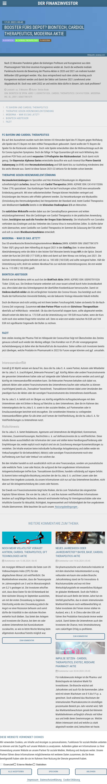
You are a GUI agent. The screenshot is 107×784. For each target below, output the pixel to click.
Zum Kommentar (27, 640)
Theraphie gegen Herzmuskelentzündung (30, 111)
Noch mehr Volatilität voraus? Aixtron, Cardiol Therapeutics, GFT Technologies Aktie (24, 552)
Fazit (9, 121)
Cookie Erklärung (71, 779)
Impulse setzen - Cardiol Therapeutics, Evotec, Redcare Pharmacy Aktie (75, 662)
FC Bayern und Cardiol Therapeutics (27, 107)
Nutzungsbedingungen (66, 506)
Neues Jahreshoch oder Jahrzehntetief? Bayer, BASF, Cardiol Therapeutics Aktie (79, 552)
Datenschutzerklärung (51, 779)
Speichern (53, 771)
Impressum (32, 779)
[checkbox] (1, 764)
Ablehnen (91, 771)
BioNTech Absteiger (17, 118)
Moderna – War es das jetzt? (22, 114)
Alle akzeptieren (16, 771)
